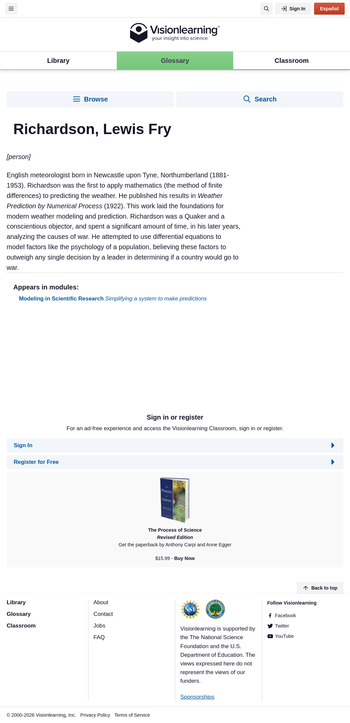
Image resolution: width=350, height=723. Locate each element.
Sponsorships (197, 697)
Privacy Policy (95, 715)
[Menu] (11, 9)
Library (16, 602)
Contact (103, 614)
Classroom (21, 626)
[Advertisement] (175, 360)
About (100, 602)
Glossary (19, 614)
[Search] (266, 9)
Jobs (99, 626)
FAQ (99, 637)
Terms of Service (132, 715)
